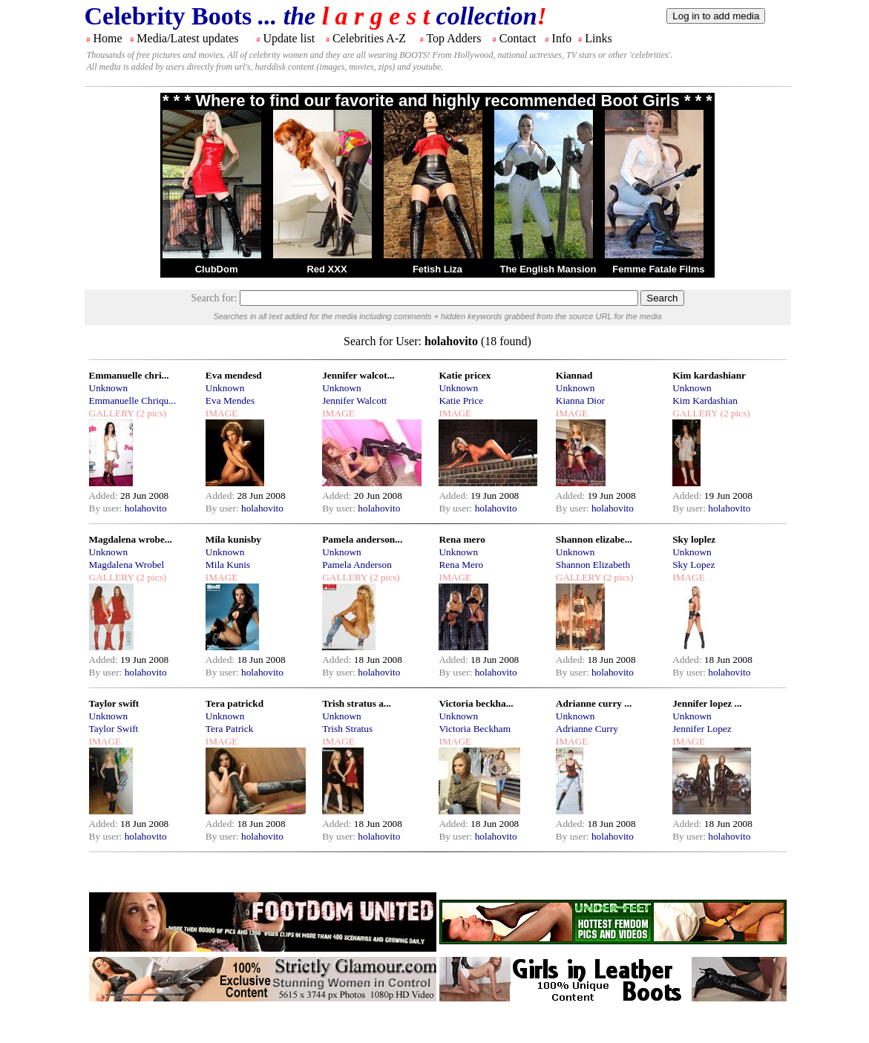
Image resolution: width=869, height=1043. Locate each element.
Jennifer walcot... (358, 375)
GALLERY (111, 413)
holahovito (146, 508)
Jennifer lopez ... (706, 703)
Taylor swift (114, 703)
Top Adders (453, 38)
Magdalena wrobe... (130, 539)
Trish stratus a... (356, 703)
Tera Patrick (230, 728)
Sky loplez (693, 539)
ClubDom (216, 269)
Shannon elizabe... (594, 539)
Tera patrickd (234, 703)
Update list (289, 38)
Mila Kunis (228, 564)
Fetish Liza (437, 269)
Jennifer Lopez (702, 728)
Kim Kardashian (705, 400)
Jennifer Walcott (354, 400)
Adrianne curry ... (594, 703)
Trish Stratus (347, 728)
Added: (105, 495)
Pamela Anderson (357, 564)
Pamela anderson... (362, 539)
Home (108, 38)
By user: (107, 508)
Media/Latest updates (187, 38)
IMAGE (222, 413)
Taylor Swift (114, 728)
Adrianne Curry (587, 728)
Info (562, 38)
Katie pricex (465, 375)
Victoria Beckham (475, 728)
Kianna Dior (580, 400)
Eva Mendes (230, 400)
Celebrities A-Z (369, 38)
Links (598, 38)
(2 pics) (150, 413)
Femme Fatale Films (658, 269)
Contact (518, 38)
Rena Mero (461, 564)
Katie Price (461, 400)
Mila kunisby (233, 539)
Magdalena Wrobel (127, 564)
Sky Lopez (693, 564)
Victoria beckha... (476, 703)
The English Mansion (547, 269)
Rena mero (462, 539)
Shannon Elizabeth (593, 564)
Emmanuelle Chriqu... (133, 400)
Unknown (108, 387)
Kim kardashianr (709, 375)
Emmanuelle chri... (129, 375)
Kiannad (574, 375)
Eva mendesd (234, 375)
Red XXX (326, 269)
